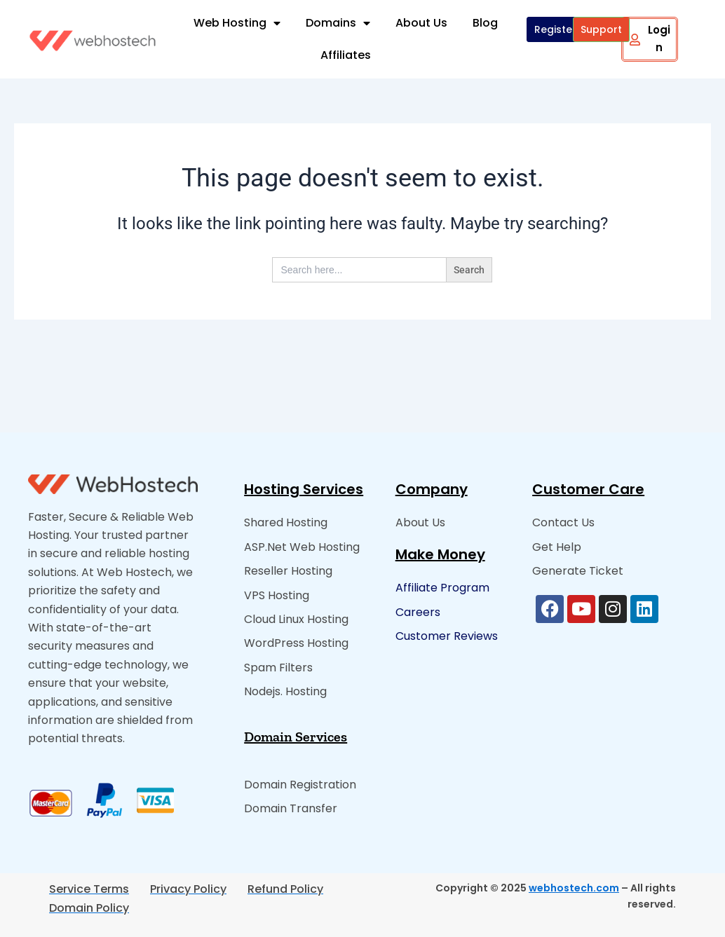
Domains (338, 23)
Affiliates (345, 55)
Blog (485, 23)
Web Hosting (237, 23)
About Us (421, 23)
